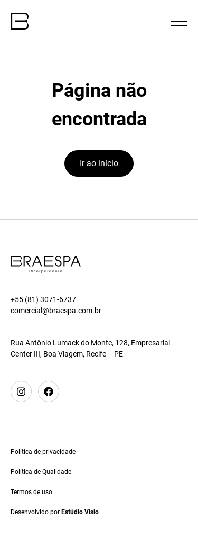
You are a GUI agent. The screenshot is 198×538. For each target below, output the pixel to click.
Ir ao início (99, 163)
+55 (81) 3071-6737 (43, 299)
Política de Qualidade (41, 472)
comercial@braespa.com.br (56, 310)
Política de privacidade (43, 451)
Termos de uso (31, 492)
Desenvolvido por (55, 512)
